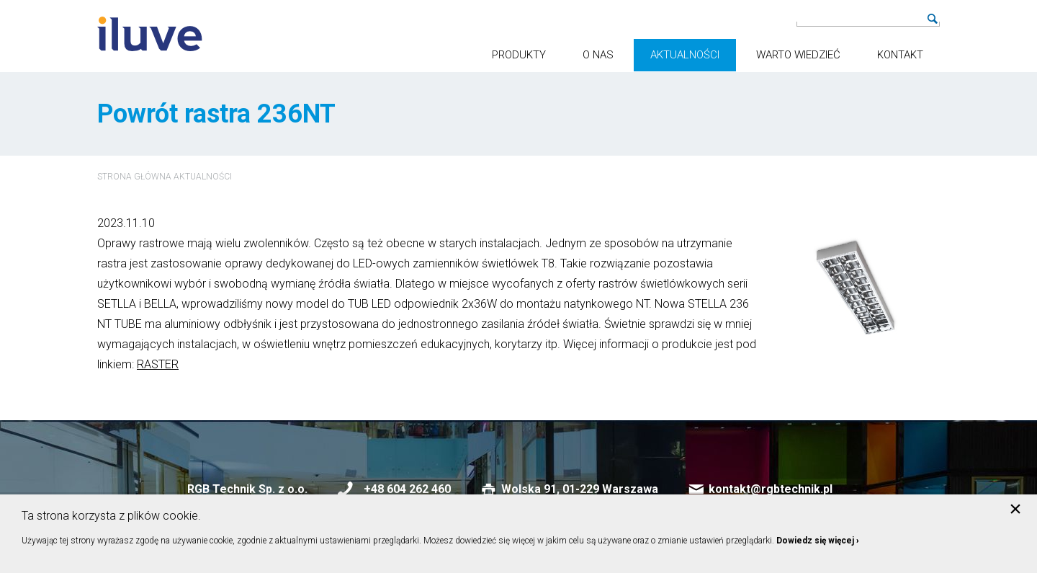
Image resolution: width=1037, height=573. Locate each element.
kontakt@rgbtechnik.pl (770, 489)
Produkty (519, 54)
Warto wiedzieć (798, 54)
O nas (598, 54)
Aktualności (684, 54)
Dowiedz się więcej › (817, 541)
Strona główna (134, 176)
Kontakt (900, 54)
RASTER (158, 364)
